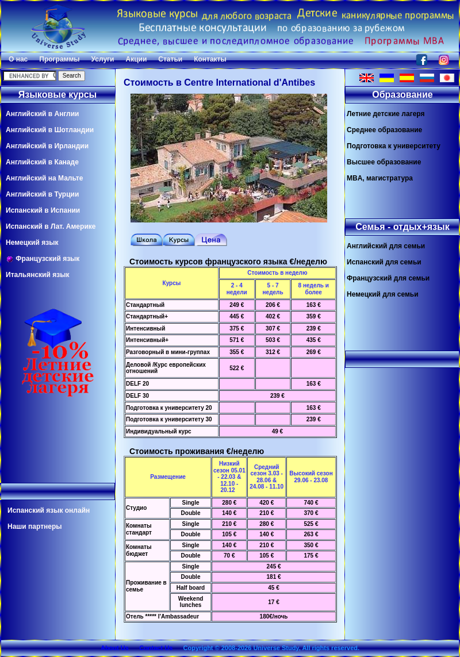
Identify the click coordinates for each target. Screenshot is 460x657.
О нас (18, 59)
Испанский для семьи (384, 262)
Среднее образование (384, 130)
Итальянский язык (37, 275)
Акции (136, 59)
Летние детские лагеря (386, 114)
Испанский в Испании (43, 210)
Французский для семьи (388, 278)
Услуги (102, 59)
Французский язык (42, 259)
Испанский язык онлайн (48, 510)
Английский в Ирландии (47, 146)
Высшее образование (384, 162)
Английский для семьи (386, 246)
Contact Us (155, 647)
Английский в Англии (42, 114)
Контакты (210, 59)
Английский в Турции (42, 194)
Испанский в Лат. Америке (50, 226)
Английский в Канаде (42, 162)
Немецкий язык (32, 243)
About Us (115, 647)
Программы (59, 59)
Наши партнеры (34, 526)
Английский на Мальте (44, 178)
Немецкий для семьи (383, 294)
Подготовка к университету (393, 146)
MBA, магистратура (380, 178)
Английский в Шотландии (50, 130)
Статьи (170, 59)
